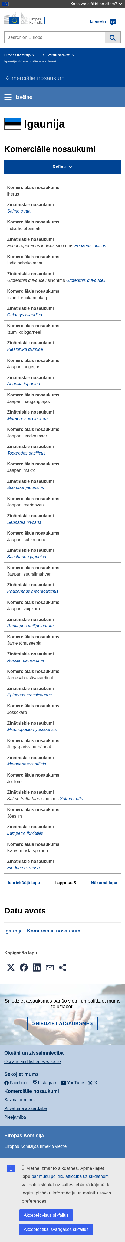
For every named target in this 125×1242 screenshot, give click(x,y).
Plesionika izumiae (25, 349)
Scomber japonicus (25, 487)
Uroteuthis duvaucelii (86, 280)
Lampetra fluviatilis (25, 833)
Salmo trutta (19, 211)
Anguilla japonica (23, 384)
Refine (59, 167)
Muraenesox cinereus (28, 418)
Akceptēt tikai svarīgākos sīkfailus (56, 1229)
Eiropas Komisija (17, 55)
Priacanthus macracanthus (32, 591)
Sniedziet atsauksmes (62, 1023)
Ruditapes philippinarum (30, 625)
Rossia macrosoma (25, 660)
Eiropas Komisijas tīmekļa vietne (35, 1146)
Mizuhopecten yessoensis (32, 729)
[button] (10, 967)
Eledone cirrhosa (23, 867)
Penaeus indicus (90, 245)
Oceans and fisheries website (32, 1061)
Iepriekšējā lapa (24, 883)
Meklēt (112, 37)
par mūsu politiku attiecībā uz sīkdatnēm (70, 1176)
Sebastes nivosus (24, 522)
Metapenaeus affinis (26, 764)
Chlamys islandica (24, 315)
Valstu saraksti (59, 55)
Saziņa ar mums (20, 1100)
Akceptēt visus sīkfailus (46, 1215)
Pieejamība (15, 1117)
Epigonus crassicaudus (29, 695)
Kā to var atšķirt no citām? (96, 3)
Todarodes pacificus (26, 453)
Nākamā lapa (104, 883)
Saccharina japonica (26, 556)
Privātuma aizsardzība (25, 1108)
